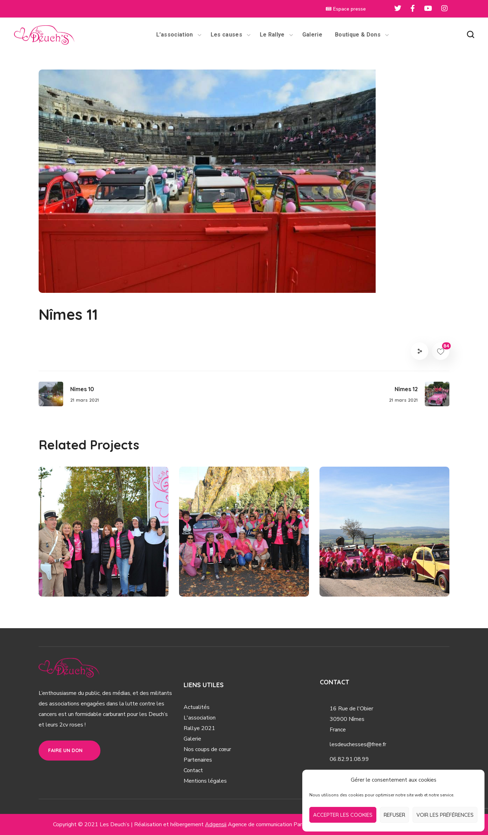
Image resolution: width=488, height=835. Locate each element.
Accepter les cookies (342, 814)
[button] (470, 35)
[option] (103, 537)
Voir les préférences (445, 814)
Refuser (394, 814)
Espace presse (346, 9)
